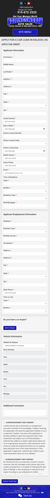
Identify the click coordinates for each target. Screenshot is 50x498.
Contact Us (25, 491)
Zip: (4, 110)
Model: (6, 372)
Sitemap (28, 492)
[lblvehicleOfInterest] (25, 346)
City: (5, 94)
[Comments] (25, 413)
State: (5, 102)
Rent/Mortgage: (9, 203)
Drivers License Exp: (11, 148)
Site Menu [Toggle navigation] (25, 32)
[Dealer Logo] (25, 21)
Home (15, 491)
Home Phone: (8, 162)
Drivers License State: (11, 140)
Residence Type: (9, 195)
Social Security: (9, 118)
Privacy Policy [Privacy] (32, 491)
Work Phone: (8, 290)
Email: (5, 170)
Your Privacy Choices (37, 492)
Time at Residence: (10, 177)
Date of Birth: (8, 126)
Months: (6, 188)
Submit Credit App (10, 481)
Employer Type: (9, 228)
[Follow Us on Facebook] (21, 3)
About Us (20, 491)
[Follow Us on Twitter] (25, 3)
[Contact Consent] (4, 459)
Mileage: (6, 394)
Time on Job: (8, 297)
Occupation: (7, 243)
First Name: (7, 57)
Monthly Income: (9, 236)
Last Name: (7, 72)
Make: (5, 364)
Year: (5, 357)
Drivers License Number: (12, 133)
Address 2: (7, 86)
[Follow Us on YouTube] (28, 3)
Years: (5, 180)
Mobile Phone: (8, 155)
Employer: (7, 221)
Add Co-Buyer (10, 328)
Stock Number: (9, 350)
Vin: (4, 386)
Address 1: (7, 79)
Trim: (5, 379)
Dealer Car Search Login (11, 492)
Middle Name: (8, 64)
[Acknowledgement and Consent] (4, 422)
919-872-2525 (27, 12)
